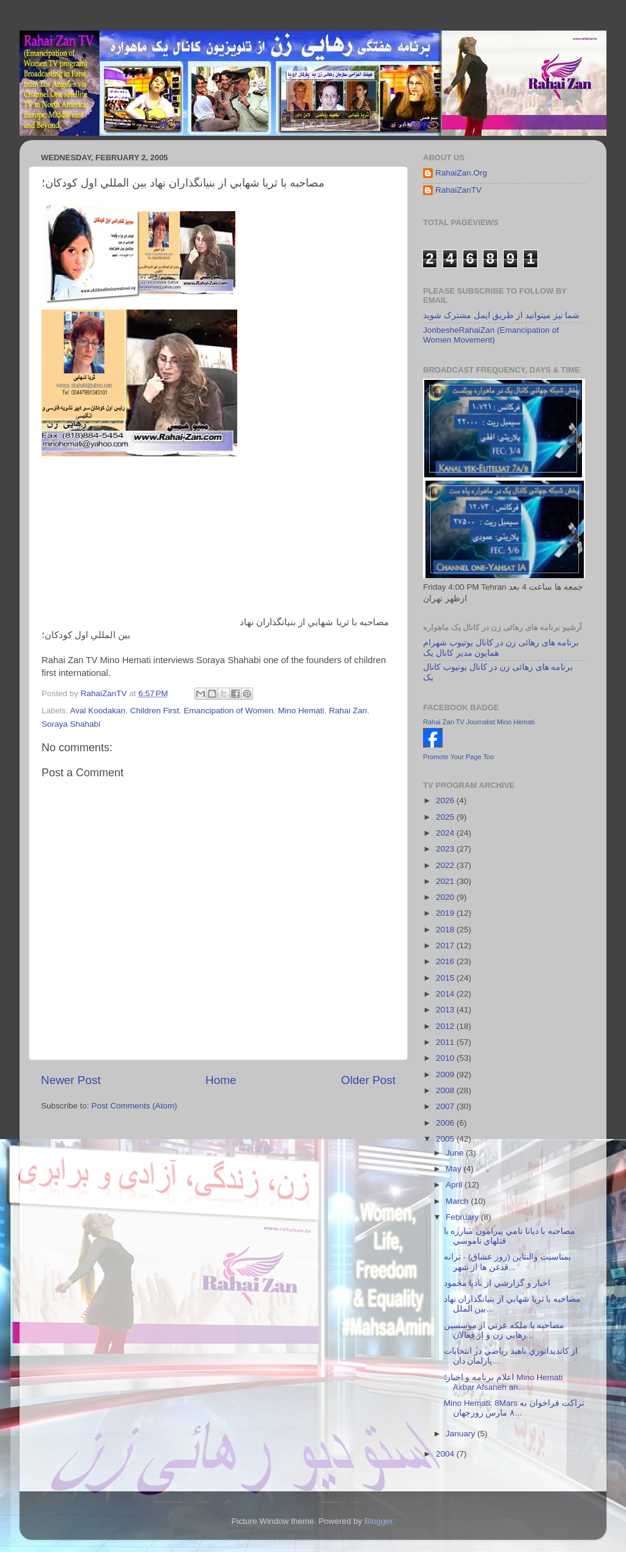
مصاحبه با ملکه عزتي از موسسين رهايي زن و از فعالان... (504, 1330)
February (463, 1217)
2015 (446, 977)
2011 (446, 1042)
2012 (446, 1026)
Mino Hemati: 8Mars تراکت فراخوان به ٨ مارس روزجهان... (514, 1407)
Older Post (368, 1080)
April (455, 1184)
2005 (446, 1138)
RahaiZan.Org (461, 172)
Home (220, 1080)
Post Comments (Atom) (134, 1105)
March (458, 1201)
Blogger (378, 1521)
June (456, 1152)
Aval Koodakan (98, 710)
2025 (446, 817)
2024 (446, 832)
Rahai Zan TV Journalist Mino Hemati (479, 722)
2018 (446, 929)
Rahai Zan (348, 710)
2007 (446, 1106)
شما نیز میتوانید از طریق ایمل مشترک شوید (501, 315)
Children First (154, 710)
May (454, 1168)
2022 (446, 865)
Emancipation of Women (228, 710)
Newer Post (71, 1080)
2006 (446, 1122)
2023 (446, 848)
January (461, 1433)
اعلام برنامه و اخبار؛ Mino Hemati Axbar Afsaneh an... (503, 1382)
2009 (446, 1074)
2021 (446, 881)
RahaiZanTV (458, 190)
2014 (446, 993)
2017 (446, 945)
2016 (446, 961)
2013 (446, 1009)
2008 (446, 1090)
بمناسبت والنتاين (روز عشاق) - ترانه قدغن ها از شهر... (507, 1261)
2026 (446, 800)
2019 (446, 913)
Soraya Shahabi (71, 724)
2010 (446, 1058)
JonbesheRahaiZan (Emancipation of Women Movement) (491, 334)
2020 (446, 897)
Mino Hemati (301, 710)
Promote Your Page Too (458, 756)
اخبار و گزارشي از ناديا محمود (497, 1283)
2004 (446, 1453)
